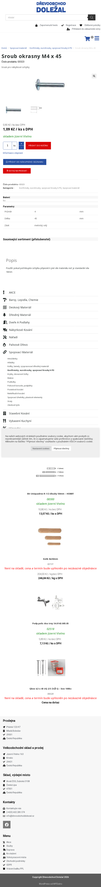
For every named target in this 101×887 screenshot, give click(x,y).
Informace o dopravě (13, 153)
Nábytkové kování (20, 329)
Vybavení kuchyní (20, 421)
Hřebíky (11, 362)
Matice (10, 377)
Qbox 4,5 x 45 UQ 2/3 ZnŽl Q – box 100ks (50, 688)
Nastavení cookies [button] (41, 448)
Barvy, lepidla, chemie (23, 299)
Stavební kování (19, 413)
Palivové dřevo (18, 344)
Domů (4, 48)
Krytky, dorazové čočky (17, 374)
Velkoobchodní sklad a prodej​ (23, 747)
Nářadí (13, 337)
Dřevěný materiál (20, 314)
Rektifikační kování (16, 393)
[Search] (91, 17)
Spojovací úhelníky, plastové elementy (24, 397)
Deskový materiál (20, 307)
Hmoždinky (12, 358)
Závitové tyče (13, 404)
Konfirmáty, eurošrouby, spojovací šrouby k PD (51, 48)
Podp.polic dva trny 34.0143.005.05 (50, 623)
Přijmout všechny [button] (61, 448)
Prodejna (9, 720)
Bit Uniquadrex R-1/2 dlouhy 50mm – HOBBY (50, 493)
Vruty (9, 401)
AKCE (12, 292)
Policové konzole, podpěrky (20, 385)
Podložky (11, 381)
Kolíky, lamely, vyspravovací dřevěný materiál (28, 366)
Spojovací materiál (18, 48)
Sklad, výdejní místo (16, 775)
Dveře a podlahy (19, 322)
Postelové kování (15, 389)
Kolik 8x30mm (50, 558)
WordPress (44, 884)
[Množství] (7, 145)
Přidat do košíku (38, 145)
